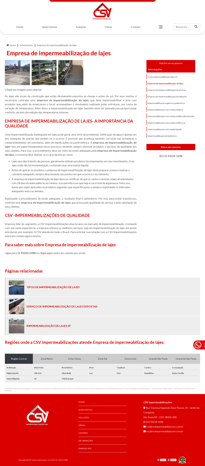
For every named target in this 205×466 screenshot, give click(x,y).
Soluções (81, 26)
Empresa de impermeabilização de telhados (167, 96)
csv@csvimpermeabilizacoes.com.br (163, 426)
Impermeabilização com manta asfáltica (165, 109)
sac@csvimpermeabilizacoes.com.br (163, 431)
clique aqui (45, 253)
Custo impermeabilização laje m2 (162, 77)
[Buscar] (196, 26)
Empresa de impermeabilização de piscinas (167, 90)
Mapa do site (85, 448)
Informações (85, 440)
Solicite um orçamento (171, 63)
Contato (135, 26)
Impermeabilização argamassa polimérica (166, 103)
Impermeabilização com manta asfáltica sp (166, 123)
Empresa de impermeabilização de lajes (165, 83)
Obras (108, 26)
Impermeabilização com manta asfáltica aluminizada (171, 116)
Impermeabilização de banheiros (162, 136)
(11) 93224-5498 (171, 156)
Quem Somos (49, 26)
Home (19, 26)
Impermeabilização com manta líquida (165, 129)
